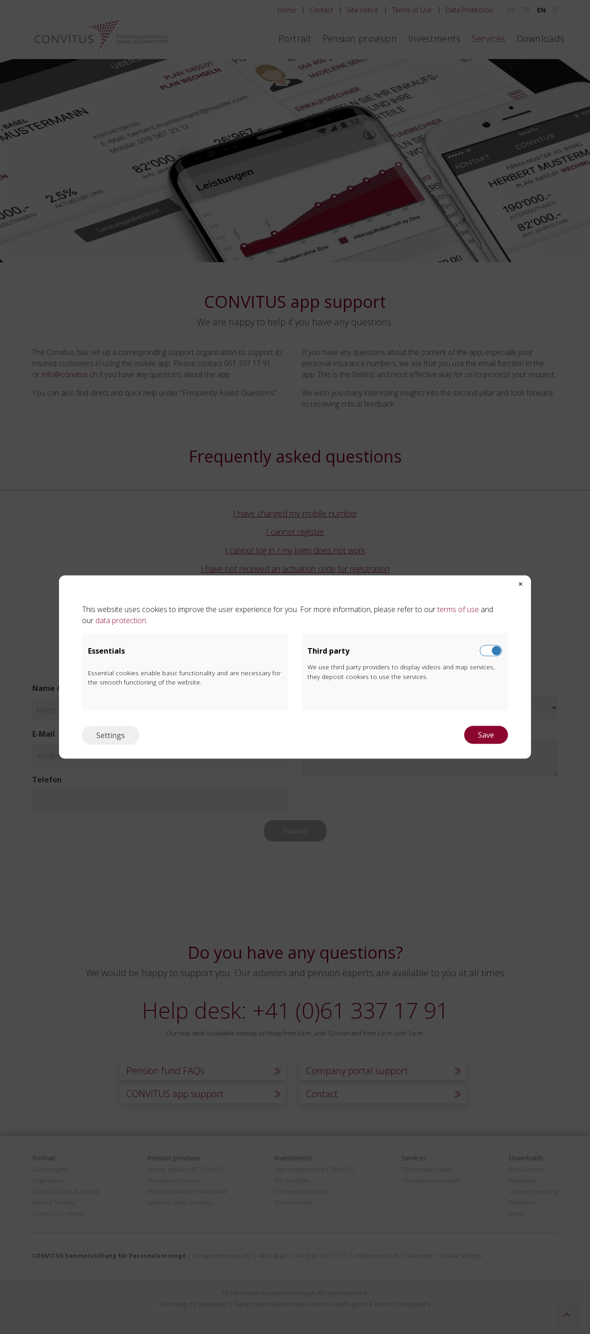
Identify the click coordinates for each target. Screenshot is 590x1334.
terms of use (457, 609)
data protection (120, 620)
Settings (110, 735)
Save (486, 735)
